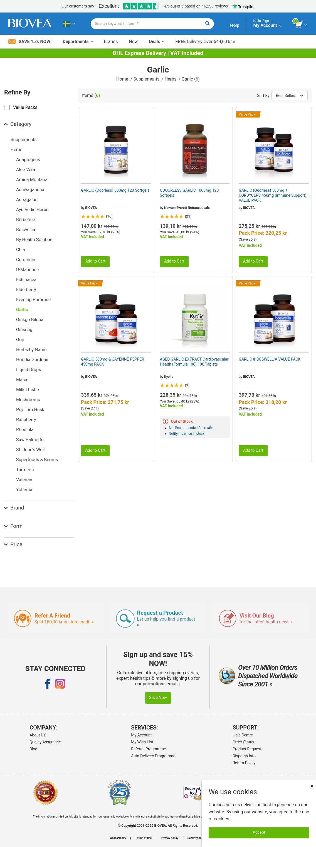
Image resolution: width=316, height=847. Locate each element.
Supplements (147, 79)
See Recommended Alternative (191, 428)
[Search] (207, 23)
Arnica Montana (32, 179)
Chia (20, 249)
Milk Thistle (27, 389)
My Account (141, 735)
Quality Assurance (45, 742)
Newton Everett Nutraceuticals (187, 208)
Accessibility (118, 838)
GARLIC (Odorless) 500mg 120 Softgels (115, 190)
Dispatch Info (244, 756)
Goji (20, 339)
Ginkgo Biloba (29, 319)
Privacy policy (169, 838)
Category (17, 124)
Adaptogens (28, 159)
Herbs (171, 79)
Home (122, 79)
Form (13, 526)
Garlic (22, 309)
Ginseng (24, 329)
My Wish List (142, 742)
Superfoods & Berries (37, 459)
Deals (156, 41)
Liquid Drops (28, 369)
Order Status (243, 742)
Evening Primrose (33, 299)
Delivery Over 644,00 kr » (205, 41)
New (133, 41)
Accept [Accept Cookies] (259, 832)
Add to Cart (95, 261)
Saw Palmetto (30, 439)
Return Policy (244, 763)
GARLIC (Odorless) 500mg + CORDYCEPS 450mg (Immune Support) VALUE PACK (272, 195)
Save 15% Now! (29, 41)
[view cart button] (301, 24)
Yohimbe (24, 489)
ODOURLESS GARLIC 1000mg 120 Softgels (189, 193)
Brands (111, 41)
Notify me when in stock (186, 434)
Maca (21, 379)
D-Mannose (27, 269)
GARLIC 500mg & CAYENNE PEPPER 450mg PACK (112, 361)
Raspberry (26, 419)
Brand (14, 507)
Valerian (24, 479)
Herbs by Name (31, 349)
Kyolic (168, 377)
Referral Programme (148, 749)
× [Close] (311, 786)
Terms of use (143, 838)
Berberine (25, 219)
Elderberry (26, 289)
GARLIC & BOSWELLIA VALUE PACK (269, 359)
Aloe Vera (25, 169)
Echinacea (26, 279)
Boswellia (25, 229)
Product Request (247, 749)
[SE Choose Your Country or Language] (69, 24)
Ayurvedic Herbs (32, 209)
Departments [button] (78, 41)
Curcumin (25, 259)
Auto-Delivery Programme (153, 756)
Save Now (158, 697)
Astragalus (26, 199)
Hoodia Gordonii (32, 359)
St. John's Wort (31, 449)
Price (13, 544)
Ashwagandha (30, 189)
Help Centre (243, 735)
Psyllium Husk (30, 409)
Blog (33, 749)
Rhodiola (24, 429)
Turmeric (25, 469)
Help (234, 25)
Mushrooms (28, 399)
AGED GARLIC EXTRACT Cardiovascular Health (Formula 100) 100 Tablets (194, 361)
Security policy (196, 838)
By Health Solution (34, 239)
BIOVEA (91, 208)
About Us (37, 735)
